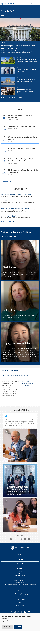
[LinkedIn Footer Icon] (18, 612)
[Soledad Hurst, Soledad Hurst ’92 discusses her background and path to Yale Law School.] (20, 301)
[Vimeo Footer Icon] (25, 612)
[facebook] (21, 539)
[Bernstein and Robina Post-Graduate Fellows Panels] (20, 118)
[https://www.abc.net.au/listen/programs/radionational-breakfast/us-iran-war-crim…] (20, 210)
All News (4, 97)
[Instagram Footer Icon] (15, 612)
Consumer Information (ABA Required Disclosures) (20, 584)
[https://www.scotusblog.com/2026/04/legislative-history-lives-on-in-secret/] (20, 202)
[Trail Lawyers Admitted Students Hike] (20, 129)
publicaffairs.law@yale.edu (19, 375)
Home (2, 15)
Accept (18, 627)
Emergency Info (20, 590)
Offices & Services (20, 580)
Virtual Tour (20, 568)
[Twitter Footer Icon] (11, 612)
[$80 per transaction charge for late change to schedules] (20, 139)
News (20, 571)
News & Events (8, 15)
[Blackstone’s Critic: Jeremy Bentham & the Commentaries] (20, 172)
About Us (20, 563)
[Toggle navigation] (37, 3)
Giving (20, 555)
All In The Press (17, 97)
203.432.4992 (20, 605)
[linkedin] (18, 539)
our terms (33, 621)
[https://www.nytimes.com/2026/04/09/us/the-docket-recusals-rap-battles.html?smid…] (20, 196)
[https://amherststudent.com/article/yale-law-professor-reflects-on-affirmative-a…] (20, 217)
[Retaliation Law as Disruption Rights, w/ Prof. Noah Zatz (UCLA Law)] (20, 161)
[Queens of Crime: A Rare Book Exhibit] (20, 150)
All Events (4, 181)
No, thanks (7, 627)
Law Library (20, 582)
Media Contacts (20, 575)
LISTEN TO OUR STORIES (9, 237)
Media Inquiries (25, 381)
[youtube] (29, 539)
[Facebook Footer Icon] (22, 612)
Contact (20, 559)
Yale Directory (20, 592)
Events (20, 573)
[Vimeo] (25, 539)
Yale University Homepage (20, 594)
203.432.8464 (6, 375)
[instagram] (14, 539)
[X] (11, 539)
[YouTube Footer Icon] (29, 612)
